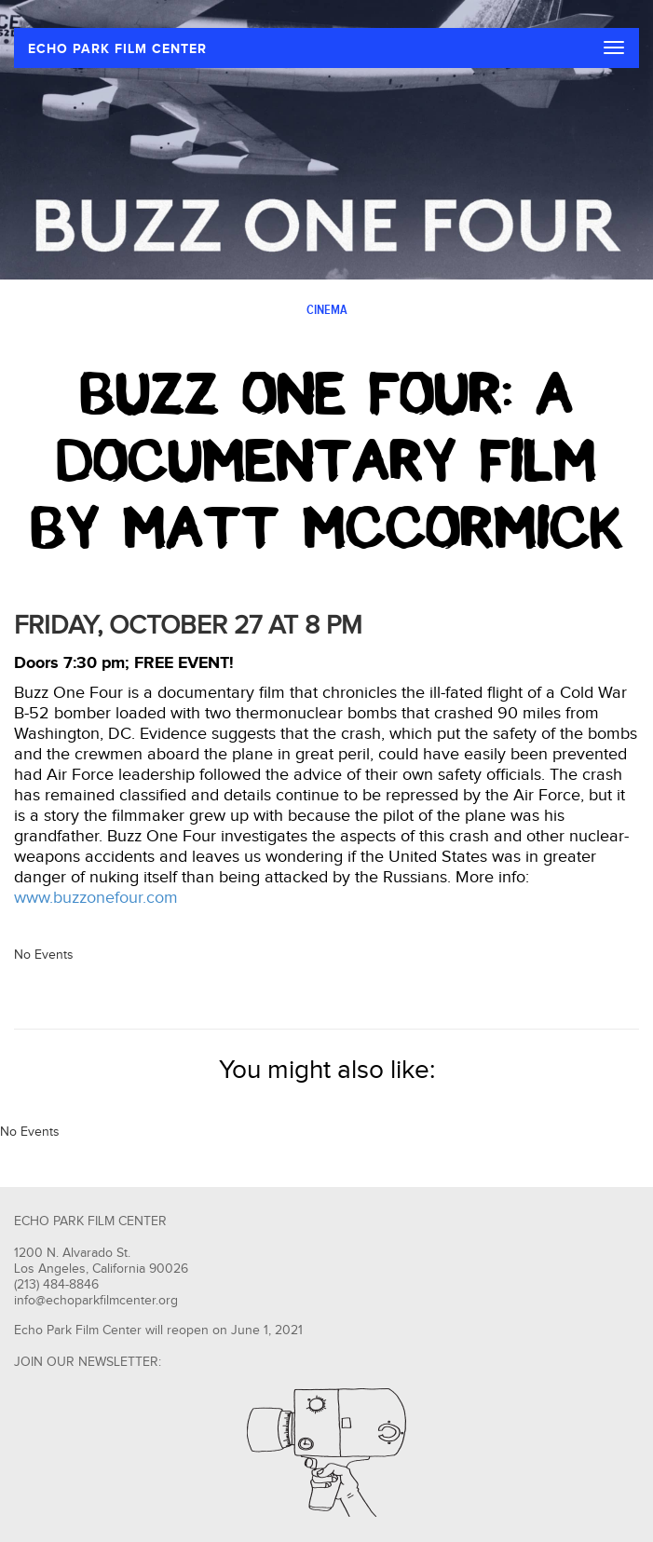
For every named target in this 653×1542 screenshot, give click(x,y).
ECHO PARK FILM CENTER (117, 49)
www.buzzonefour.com (96, 897)
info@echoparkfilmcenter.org (96, 1300)
